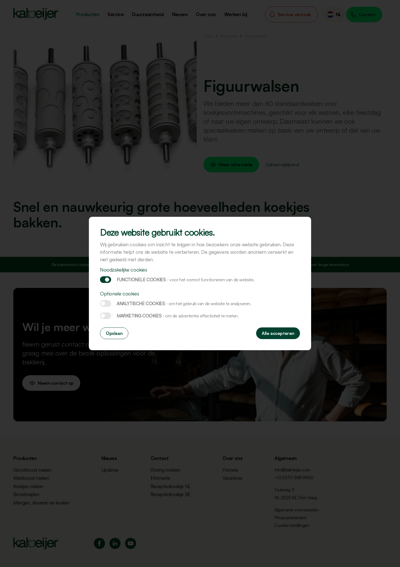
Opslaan (114, 333)
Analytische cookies (105, 303)
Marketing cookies (105, 315)
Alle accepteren (278, 333)
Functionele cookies (105, 279)
